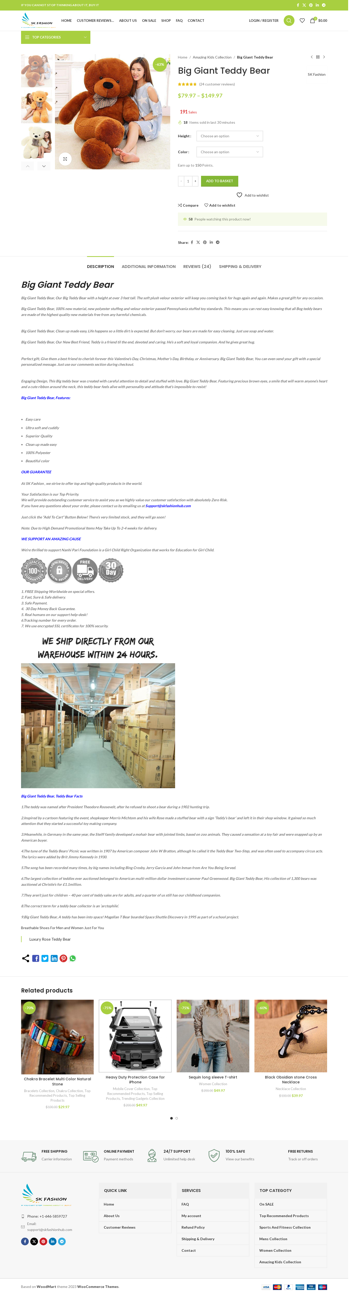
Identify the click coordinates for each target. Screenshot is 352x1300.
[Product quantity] (188, 187)
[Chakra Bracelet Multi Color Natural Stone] (57, 1043)
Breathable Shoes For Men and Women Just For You (62, 934)
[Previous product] (312, 64)
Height (184, 142)
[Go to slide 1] (171, 1123)
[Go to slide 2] (176, 1123)
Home (182, 64)
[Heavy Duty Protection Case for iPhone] (135, 1043)
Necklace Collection (291, 1096)
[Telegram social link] (323, 5)
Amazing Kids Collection (212, 64)
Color (183, 158)
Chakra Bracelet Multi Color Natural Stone (57, 1086)
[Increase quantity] (195, 187)
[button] (28, 172)
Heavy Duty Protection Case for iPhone (135, 1086)
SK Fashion (316, 81)
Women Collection (213, 1091)
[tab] (100, 270)
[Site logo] (45, 24)
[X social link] (304, 5)
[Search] (289, 24)
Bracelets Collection (39, 1096)
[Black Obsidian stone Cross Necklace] (290, 1043)
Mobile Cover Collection (131, 1096)
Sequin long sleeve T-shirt (213, 1083)
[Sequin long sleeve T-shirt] (213, 1043)
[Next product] (324, 64)
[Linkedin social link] (317, 5)
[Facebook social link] (298, 5)
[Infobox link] (49, 1161)
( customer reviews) (217, 91)
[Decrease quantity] (181, 187)
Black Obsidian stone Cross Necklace (291, 1086)
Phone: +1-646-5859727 (47, 1221)
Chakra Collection (69, 1096)
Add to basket (219, 188)
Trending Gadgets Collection (143, 1105)
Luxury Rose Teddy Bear (50, 945)
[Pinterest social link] (311, 5)
